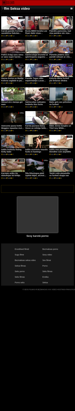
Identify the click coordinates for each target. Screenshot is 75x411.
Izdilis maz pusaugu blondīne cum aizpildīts (60, 150)
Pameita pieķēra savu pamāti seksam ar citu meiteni (59, 57)
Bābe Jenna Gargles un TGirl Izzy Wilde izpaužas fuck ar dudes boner (60, 129)
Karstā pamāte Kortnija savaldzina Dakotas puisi (12, 33)
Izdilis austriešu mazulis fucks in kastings (36, 150)
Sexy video (47, 255)
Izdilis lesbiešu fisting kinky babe (11, 150)
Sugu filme (19, 255)
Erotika (45, 277)
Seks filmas (47, 271)
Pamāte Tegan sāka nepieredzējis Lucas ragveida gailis (34, 80)
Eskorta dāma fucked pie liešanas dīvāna (59, 79)
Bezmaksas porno (50, 249)
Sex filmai (46, 260)
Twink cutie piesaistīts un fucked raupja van (59, 174)
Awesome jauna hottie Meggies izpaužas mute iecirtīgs (12, 128)
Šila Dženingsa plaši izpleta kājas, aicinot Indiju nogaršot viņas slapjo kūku (35, 176)
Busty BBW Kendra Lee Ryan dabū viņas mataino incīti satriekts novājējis (36, 34)
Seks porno (20, 271)
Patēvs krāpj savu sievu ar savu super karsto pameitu (12, 57)
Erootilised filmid (22, 249)
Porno (45, 266)
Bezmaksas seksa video (25, 260)
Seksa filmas (20, 266)
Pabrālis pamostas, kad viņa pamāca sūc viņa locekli (60, 33)
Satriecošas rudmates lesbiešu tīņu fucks (35, 103)
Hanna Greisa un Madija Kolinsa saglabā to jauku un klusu (12, 80)
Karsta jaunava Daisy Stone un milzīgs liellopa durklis (36, 128)
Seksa (45, 282)
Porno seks (20, 282)
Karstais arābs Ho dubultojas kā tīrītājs (10, 174)
